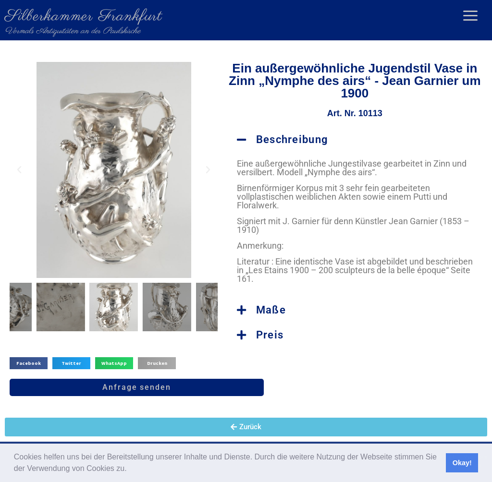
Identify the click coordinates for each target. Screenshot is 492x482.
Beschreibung (292, 139)
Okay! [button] (462, 463)
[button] (130, 469)
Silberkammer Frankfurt (83, 16)
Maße (271, 310)
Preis (270, 335)
